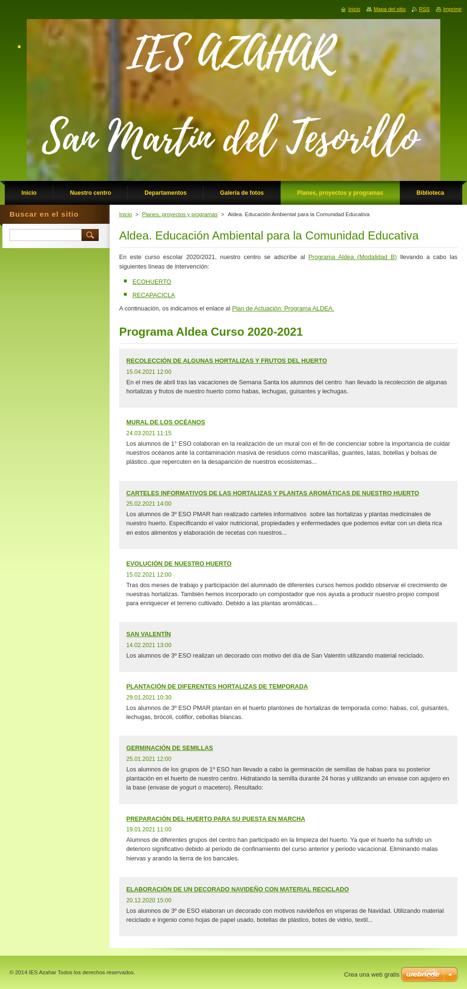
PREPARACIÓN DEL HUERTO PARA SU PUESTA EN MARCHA (215, 818)
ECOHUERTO (151, 281)
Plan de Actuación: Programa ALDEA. (283, 308)
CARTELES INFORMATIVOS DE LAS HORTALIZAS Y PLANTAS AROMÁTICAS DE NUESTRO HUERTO (272, 493)
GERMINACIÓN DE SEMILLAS (169, 747)
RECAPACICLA (153, 295)
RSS (424, 9)
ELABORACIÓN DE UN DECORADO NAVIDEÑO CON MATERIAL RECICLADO (237, 889)
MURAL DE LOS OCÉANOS (165, 422)
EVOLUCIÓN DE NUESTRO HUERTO (179, 563)
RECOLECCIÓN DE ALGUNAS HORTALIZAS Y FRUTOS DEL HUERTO (226, 360)
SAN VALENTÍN (148, 634)
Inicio (125, 214)
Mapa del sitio (390, 9)
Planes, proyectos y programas (180, 214)
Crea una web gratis (371, 974)
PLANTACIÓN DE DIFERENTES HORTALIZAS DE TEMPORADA (217, 686)
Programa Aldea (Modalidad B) (352, 256)
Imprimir (452, 9)
